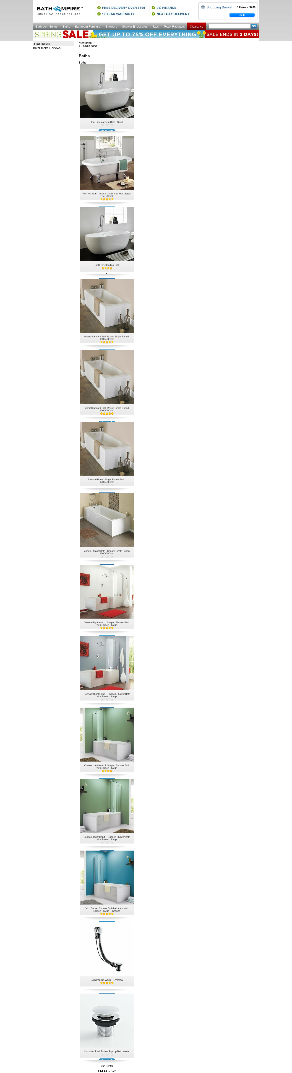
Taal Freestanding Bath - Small (107, 122)
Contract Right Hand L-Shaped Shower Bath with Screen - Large (107, 695)
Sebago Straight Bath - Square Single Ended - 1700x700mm (107, 552)
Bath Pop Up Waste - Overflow (107, 980)
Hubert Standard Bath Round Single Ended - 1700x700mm (106, 409)
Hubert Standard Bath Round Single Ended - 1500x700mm (106, 337)
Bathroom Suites (46, 26)
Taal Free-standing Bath (107, 265)
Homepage (85, 42)
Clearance (196, 26)
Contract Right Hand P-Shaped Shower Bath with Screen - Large (106, 838)
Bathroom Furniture (88, 26)
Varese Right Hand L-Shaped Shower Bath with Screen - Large (106, 623)
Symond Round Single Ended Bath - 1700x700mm (107, 480)
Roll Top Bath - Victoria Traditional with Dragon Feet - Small (107, 194)
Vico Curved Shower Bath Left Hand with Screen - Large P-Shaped (107, 909)
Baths (66, 26)
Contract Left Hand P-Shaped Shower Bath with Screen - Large (106, 766)
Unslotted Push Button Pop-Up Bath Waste (106, 1051)
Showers (111, 26)
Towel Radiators (174, 26)
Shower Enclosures (135, 26)
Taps (156, 26)
